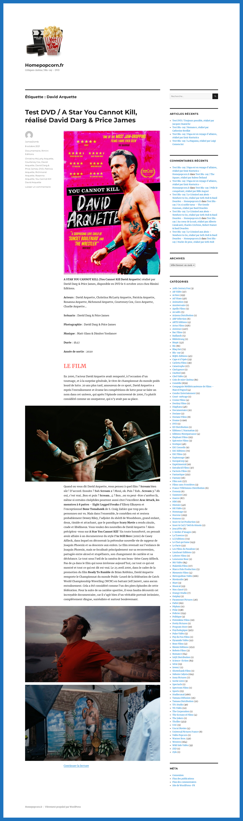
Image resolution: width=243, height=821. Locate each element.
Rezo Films (178, 643)
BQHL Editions (179, 356)
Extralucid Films (180, 467)
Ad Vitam (177, 298)
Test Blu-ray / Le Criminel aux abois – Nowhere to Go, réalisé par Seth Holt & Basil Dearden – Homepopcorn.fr (194, 198)
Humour (176, 518)
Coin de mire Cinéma (182, 379)
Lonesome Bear (180, 559)
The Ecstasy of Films (182, 714)
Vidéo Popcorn (179, 735)
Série (175, 664)
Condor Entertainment (184, 393)
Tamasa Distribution (182, 701)
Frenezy (176, 491)
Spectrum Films (180, 687)
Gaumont (177, 495)
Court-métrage (180, 396)
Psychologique (179, 630)
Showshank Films (181, 671)
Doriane (176, 413)
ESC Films (177, 454)
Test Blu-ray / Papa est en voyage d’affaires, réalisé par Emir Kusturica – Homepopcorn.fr (194, 171)
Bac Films (177, 332)
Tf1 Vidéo (177, 708)
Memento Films (180, 572)
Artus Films (178, 325)
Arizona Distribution (182, 315)
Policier (176, 613)
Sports (175, 691)
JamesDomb (32, 141)
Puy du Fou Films (181, 637)
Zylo (174, 752)
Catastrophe (178, 366)
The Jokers (177, 718)
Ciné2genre (178, 369)
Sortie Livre (178, 681)
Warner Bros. (179, 738)
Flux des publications (183, 778)
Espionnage (178, 457)
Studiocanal (178, 694)
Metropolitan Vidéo (182, 576)
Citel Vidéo (177, 376)
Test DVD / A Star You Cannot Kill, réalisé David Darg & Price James (81, 116)
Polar (175, 610)
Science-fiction (180, 660)
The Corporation (180, 711)
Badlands (177, 335)
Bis (174, 346)
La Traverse (178, 535)
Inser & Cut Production (184, 522)
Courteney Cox (32, 162)
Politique (176, 616)
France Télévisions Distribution (188, 488)
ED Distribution (180, 427)
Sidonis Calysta (180, 674)
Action (175, 295)
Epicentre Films (180, 440)
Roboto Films (179, 650)
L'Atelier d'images (181, 532)
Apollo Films (178, 308)
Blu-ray (176, 352)
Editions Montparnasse (184, 434)
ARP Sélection (179, 319)
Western (176, 742)
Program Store (179, 627)
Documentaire (33, 150)
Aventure (177, 329)
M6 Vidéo (177, 562)
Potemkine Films (181, 620)
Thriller (176, 721)
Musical (176, 586)
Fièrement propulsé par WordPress (63, 807)
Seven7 (176, 667)
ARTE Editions (179, 322)
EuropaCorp (178, 461)
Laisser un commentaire (38, 187)
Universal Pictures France (185, 731)
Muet (175, 583)
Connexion (178, 775)
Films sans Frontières (183, 484)
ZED (174, 748)
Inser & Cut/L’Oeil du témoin (187, 525)
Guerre (175, 498)
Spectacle (177, 684)
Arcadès (176, 312)
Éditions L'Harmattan (183, 430)
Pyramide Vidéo (180, 640)
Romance (177, 654)
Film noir (177, 481)
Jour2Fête (177, 528)
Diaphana (177, 407)
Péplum (176, 606)
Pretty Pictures (179, 623)
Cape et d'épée (179, 359)
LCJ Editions (178, 539)
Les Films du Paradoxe (183, 549)
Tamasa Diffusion (181, 698)
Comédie (176, 383)
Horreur (176, 515)
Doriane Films (179, 417)
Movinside (177, 579)
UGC (174, 725)
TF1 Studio (177, 704)
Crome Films (178, 400)
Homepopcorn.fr (44, 65)
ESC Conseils (178, 447)
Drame (175, 420)
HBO (174, 501)
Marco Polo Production (184, 569)
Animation (177, 302)
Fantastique (178, 474)
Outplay (176, 596)
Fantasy (176, 478)
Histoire (176, 505)
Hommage (177, 511)
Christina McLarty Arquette (39, 158)
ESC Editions (178, 451)
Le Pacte (176, 545)
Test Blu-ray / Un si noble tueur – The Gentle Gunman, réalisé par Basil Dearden (194, 205)
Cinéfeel (176, 373)
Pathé (175, 603)
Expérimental (179, 464)
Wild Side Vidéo (180, 745)
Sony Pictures (179, 677)
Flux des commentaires (184, 782)
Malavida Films (180, 566)
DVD (41, 168)
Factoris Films (179, 471)
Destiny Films (179, 403)
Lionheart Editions (182, 552)
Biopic (175, 342)
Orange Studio (179, 593)
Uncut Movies (179, 728)
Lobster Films (179, 555)
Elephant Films (180, 437)
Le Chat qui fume (180, 542)
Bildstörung (178, 339)
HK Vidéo (177, 508)
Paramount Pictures (182, 599)
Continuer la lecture (76, 765)
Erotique (176, 444)
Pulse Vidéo (178, 633)
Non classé (177, 589)
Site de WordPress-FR (183, 785)
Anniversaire (179, 305)
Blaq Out (176, 349)
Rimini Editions (180, 647)
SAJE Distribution (181, 657)
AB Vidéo (177, 291)
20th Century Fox (181, 288)
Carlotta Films (179, 363)
